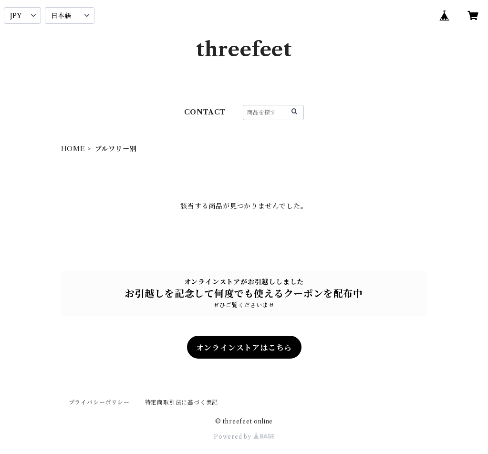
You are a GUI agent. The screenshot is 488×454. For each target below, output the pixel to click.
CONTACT (205, 112)
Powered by (244, 436)
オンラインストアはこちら (244, 347)
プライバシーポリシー (99, 402)
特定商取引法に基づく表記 (181, 402)
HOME (73, 148)
